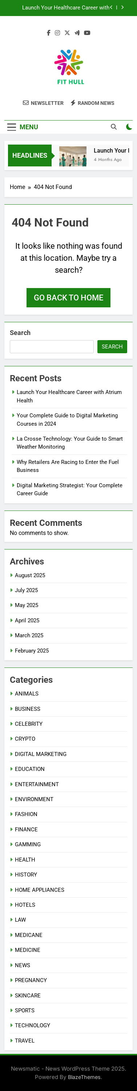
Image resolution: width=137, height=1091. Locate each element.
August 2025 (30, 575)
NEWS (22, 965)
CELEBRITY (29, 724)
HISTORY (26, 874)
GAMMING (28, 844)
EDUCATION (30, 769)
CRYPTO (25, 739)
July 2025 (26, 590)
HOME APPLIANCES (39, 890)
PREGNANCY (31, 980)
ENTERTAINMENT (37, 784)
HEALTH (25, 859)
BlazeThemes (84, 1077)
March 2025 (29, 635)
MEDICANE (29, 935)
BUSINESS (27, 709)
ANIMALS (27, 693)
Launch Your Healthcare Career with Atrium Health (65, 8)
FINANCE (26, 829)
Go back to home (68, 297)
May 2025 (26, 605)
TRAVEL (25, 1040)
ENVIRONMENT (34, 799)
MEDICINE (27, 950)
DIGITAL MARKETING (41, 754)
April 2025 (27, 620)
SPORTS (25, 1010)
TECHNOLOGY (32, 1025)
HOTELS (25, 905)
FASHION (26, 814)
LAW (20, 920)
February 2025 (32, 650)
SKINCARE (28, 995)
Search (20, 332)
